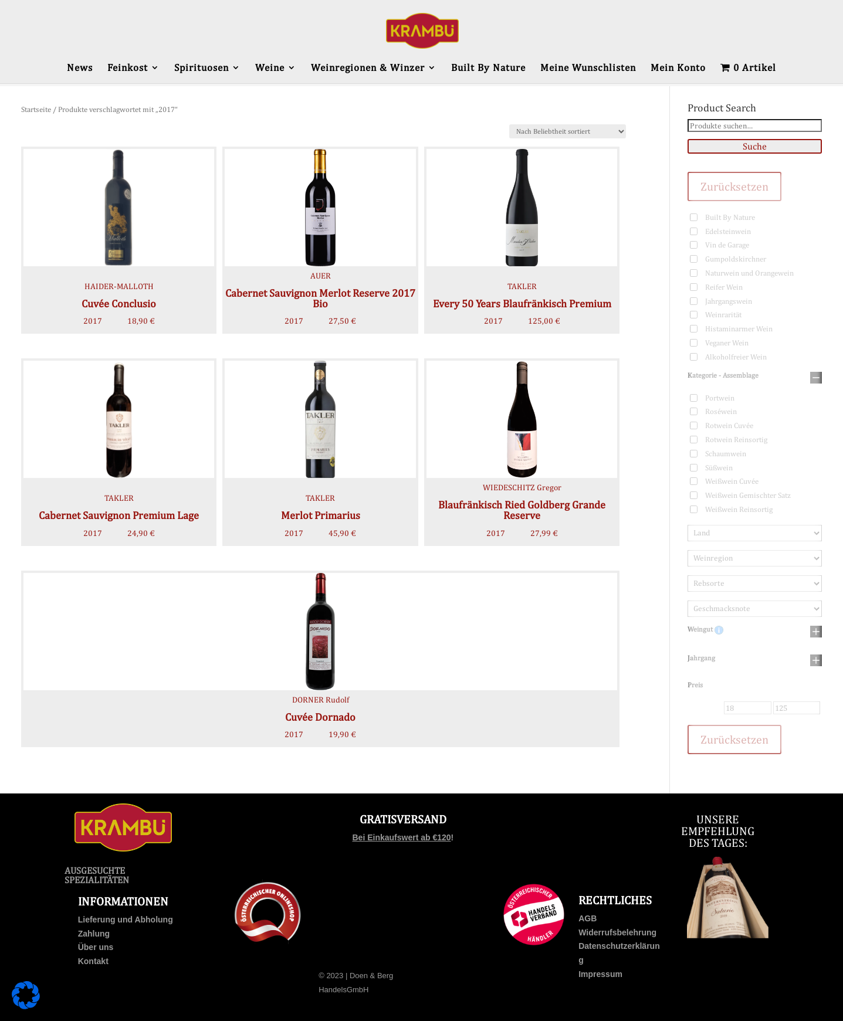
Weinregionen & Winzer (368, 68)
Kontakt (93, 961)
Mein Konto (678, 68)
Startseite (36, 109)
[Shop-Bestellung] (567, 131)
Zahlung (94, 933)
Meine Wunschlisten (588, 68)
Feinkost (127, 68)
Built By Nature (488, 68)
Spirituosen (201, 68)
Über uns (96, 947)
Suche (755, 146)
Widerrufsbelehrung (617, 932)
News (80, 68)
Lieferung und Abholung (125, 919)
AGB (587, 918)
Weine (270, 68)
